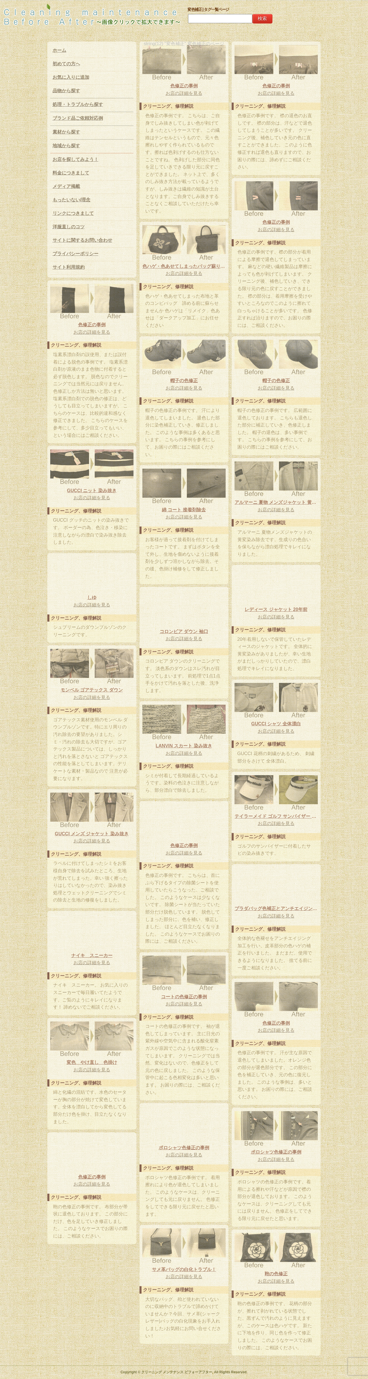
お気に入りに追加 (71, 77)
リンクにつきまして (73, 213)
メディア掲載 (66, 186)
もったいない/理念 (71, 199)
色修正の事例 (184, 85)
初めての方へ (66, 63)
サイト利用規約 (69, 267)
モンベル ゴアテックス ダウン (92, 689)
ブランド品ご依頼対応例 (78, 118)
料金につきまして (71, 172)
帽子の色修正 (276, 380)
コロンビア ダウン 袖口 (184, 631)
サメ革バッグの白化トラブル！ (184, 1269)
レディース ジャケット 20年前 (276, 609)
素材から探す (66, 131)
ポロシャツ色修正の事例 (184, 1147)
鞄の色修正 (276, 1273)
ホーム (59, 50)
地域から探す (66, 145)
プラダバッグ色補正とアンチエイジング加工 (276, 908)
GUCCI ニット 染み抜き (91, 490)
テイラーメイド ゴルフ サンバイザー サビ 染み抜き (276, 816)
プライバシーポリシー (75, 253)
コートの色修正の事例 (184, 996)
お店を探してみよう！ (75, 159)
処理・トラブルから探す (78, 104)
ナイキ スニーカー (92, 955)
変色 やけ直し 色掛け (92, 1062)
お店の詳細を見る (184, 93)
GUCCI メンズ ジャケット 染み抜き (92, 833)
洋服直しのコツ (69, 226)
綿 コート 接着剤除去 (184, 509)
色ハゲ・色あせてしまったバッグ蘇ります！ (184, 266)
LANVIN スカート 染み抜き (184, 745)
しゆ (91, 597)
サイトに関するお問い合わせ (82, 240)
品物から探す (66, 90)
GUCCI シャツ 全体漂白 (276, 723)
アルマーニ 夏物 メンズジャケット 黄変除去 (276, 502)
